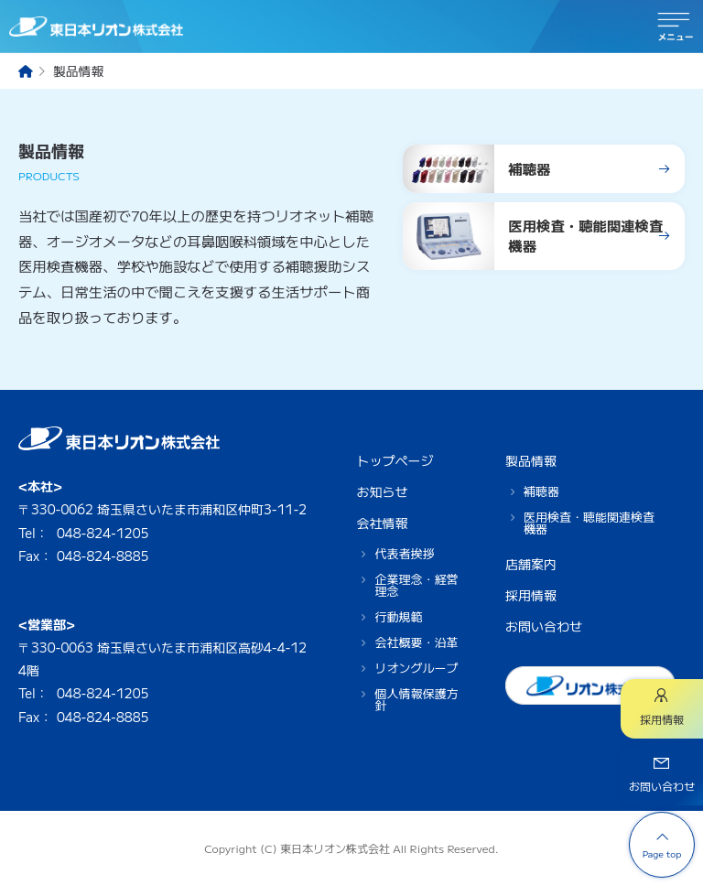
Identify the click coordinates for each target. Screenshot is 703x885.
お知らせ (381, 491)
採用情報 (531, 595)
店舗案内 (531, 564)
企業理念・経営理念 (416, 584)
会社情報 (381, 522)
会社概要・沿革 (416, 642)
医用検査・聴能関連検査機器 (589, 522)
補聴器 (541, 491)
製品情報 (531, 460)
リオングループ (416, 667)
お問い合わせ (543, 626)
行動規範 (398, 616)
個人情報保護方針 (416, 699)
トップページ (394, 460)
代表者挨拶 (404, 553)
